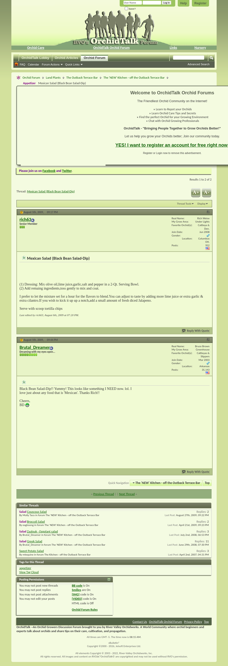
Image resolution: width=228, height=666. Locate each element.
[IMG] (76, 594)
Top (207, 483)
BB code (77, 585)
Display (201, 203)
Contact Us (140, 622)
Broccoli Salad (36, 521)
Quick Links (72, 64)
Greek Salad (34, 541)
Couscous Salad (37, 512)
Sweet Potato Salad (31, 551)
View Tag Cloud (29, 572)
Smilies (76, 590)
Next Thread (127, 494)
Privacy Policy (193, 622)
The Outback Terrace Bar (82, 77)
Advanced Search (199, 64)
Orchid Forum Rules (85, 609)
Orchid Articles (66, 58)
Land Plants (53, 77)
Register (200, 3)
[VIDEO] (77, 599)
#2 (208, 339)
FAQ (22, 64)
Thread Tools (184, 203)
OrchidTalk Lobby (35, 58)
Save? (130, 8)
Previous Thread (103, 494)
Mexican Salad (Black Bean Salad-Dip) (51, 191)
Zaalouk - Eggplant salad (42, 531)
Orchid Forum (94, 58)
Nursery (200, 48)
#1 (208, 211)
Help (183, 3)
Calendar (33, 64)
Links (173, 48)
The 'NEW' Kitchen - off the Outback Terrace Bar (134, 77)
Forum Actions (51, 64)
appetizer (25, 568)
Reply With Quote (196, 330)
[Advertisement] (55, 128)
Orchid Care (35, 48)
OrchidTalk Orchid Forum (111, 48)
